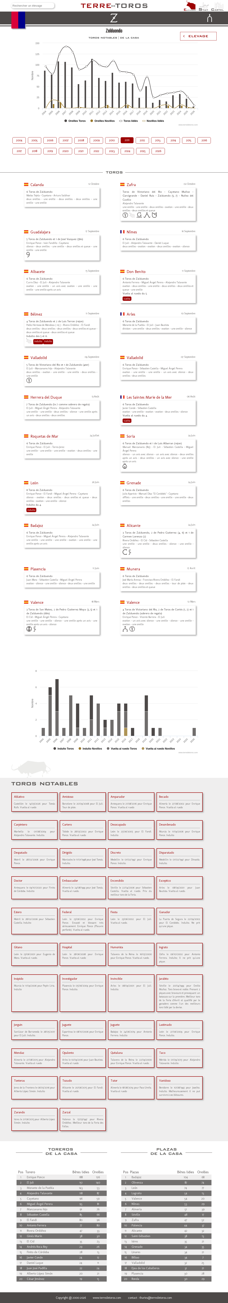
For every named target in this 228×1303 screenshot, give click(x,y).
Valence (36, 602)
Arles (131, 314)
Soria (131, 436)
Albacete (37, 271)
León (34, 483)
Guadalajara (40, 232)
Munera (133, 569)
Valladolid (38, 357)
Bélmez (36, 314)
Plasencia (38, 569)
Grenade (134, 483)
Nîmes (132, 232)
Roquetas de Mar (44, 436)
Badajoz (36, 525)
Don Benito (136, 271)
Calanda (37, 184)
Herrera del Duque (46, 397)
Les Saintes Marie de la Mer (149, 397)
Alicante (133, 525)
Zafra (131, 184)
